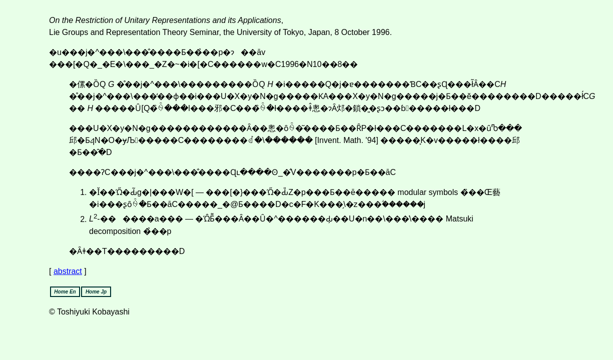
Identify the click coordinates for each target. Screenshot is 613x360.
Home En (65, 291)
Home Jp (96, 291)
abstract (68, 271)
